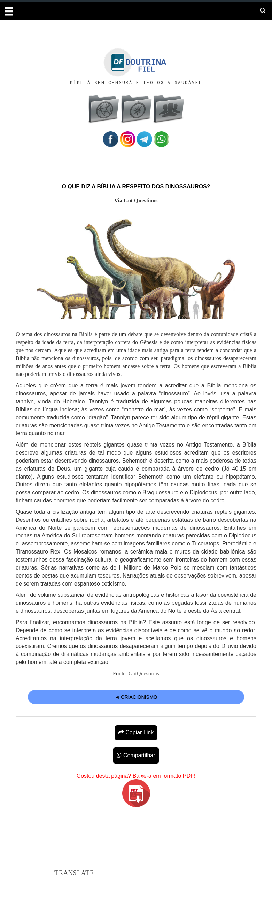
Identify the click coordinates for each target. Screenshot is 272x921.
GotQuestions (144, 673)
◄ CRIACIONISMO (136, 697)
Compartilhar (136, 755)
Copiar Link (136, 732)
